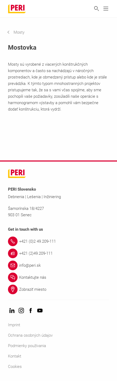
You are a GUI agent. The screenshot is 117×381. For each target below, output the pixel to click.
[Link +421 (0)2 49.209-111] (58, 241)
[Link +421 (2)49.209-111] (58, 253)
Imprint (14, 325)
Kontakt (14, 356)
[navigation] (20, 32)
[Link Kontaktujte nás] (58, 277)
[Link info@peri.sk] (58, 265)
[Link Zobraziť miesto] (58, 289)
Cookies (15, 366)
